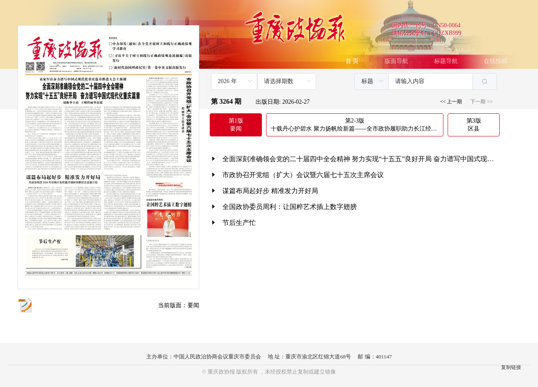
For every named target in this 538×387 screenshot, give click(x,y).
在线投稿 (495, 61)
